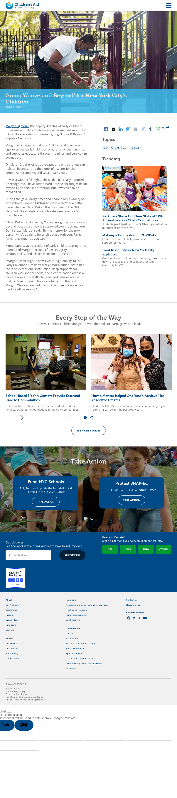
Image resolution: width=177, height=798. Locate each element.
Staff (105, 148)
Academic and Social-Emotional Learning (87, 605)
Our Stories (11, 643)
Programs (71, 600)
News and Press (134, 605)
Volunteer (71, 668)
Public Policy (12, 653)
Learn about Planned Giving (80, 658)
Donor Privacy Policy (15, 691)
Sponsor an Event (75, 653)
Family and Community (77, 615)
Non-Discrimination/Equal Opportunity (24, 697)
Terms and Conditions (16, 694)
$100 (128, 549)
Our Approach (13, 605)
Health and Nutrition (76, 610)
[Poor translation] (24, 725)
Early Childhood (119, 148)
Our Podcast (12, 648)
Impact (9, 638)
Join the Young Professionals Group (84, 663)
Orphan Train (12, 620)
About (9, 600)
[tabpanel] (46, 372)
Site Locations (73, 620)
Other (163, 549)
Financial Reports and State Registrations (25, 699)
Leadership (135, 148)
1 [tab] (86, 417)
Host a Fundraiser (75, 648)
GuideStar (38, 578)
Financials (11, 625)
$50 (110, 549)
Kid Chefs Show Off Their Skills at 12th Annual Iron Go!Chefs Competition (132, 218)
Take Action (45, 502)
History (9, 615)
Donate (69, 633)
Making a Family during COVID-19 (129, 235)
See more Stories (89, 430)
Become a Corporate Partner (81, 643)
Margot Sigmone (17, 126)
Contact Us (131, 600)
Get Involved (73, 628)
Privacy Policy (12, 688)
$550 (146, 549)
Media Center (13, 658)
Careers (10, 630)
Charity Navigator (16, 578)
